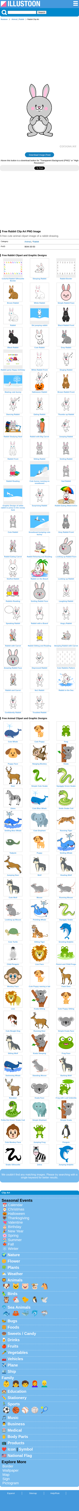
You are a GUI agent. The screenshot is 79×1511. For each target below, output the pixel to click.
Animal (14, 19)
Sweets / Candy (22, 1333)
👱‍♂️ (44, 1383)
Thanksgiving (18, 1218)
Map (6, 1475)
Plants (13, 1267)
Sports (14, 1404)
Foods (13, 1327)
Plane (13, 1365)
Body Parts (18, 1436)
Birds (12, 1293)
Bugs (12, 1321)
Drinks (14, 1340)
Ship (12, 1371)
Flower (14, 1261)
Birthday (14, 1227)
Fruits (13, 1346)
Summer (15, 1240)
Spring (13, 1235)
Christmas (16, 1209)
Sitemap (33, 1493)
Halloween (16, 1214)
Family (8, 1378)
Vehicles (15, 1359)
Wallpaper (10, 1470)
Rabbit (21, 19)
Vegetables (18, 1352)
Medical (15, 1430)
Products (16, 1443)
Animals (15, 1280)
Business (16, 1424)
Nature (14, 1255)
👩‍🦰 (35, 1383)
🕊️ (44, 1299)
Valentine (15, 1222)
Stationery (17, 1397)
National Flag (20, 1455)
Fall (11, 1244)
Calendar (15, 1205)
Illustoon (4, 19)
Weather (15, 1274)
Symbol (26, 1449)
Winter (13, 1249)
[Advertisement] (39, 46)
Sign (6, 1479)
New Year (15, 1231)
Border (7, 1466)
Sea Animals (19, 1307)
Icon (12, 1449)
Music (13, 1417)
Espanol (11, 1493)
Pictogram (10, 1483)
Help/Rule (54, 1493)
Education (17, 1391)
